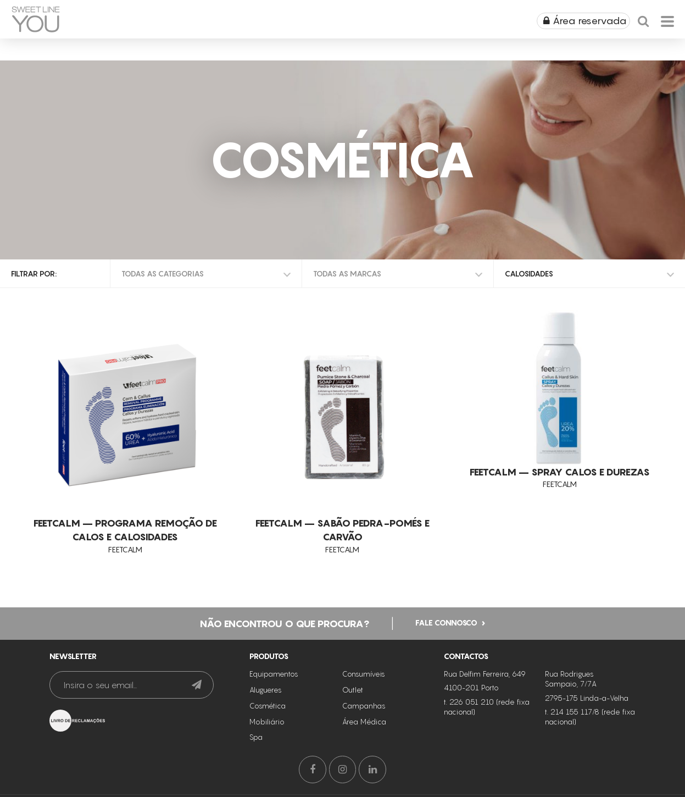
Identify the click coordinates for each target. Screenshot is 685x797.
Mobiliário (267, 720)
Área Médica (364, 720)
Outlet (352, 688)
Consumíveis (363, 672)
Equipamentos (273, 672)
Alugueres (265, 688)
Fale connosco (446, 621)
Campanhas (364, 704)
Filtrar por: (34, 273)
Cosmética (267, 704)
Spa (256, 736)
